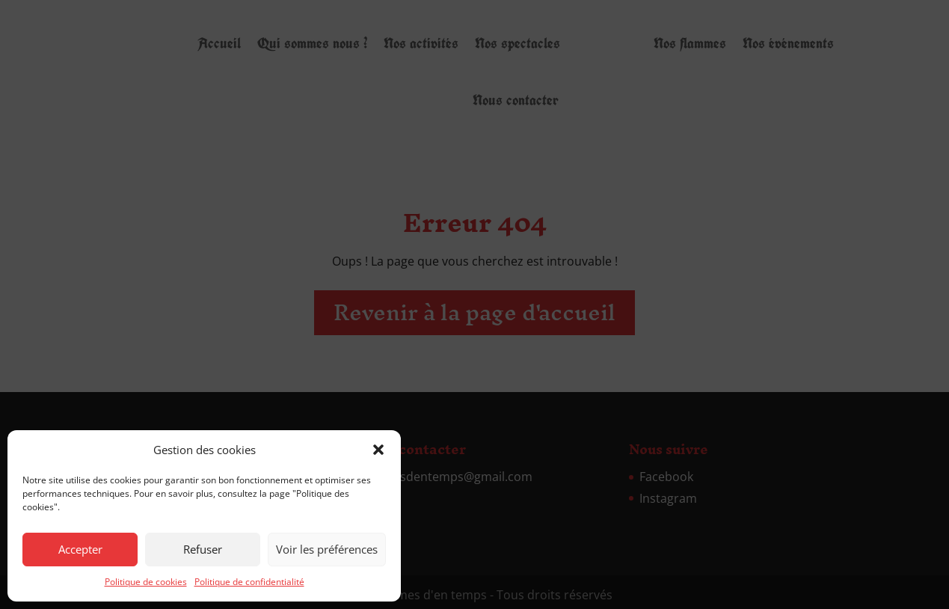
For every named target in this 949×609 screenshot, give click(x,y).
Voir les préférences (327, 549)
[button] (378, 449)
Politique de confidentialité (249, 581)
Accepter (80, 549)
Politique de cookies (146, 581)
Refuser (202, 549)
